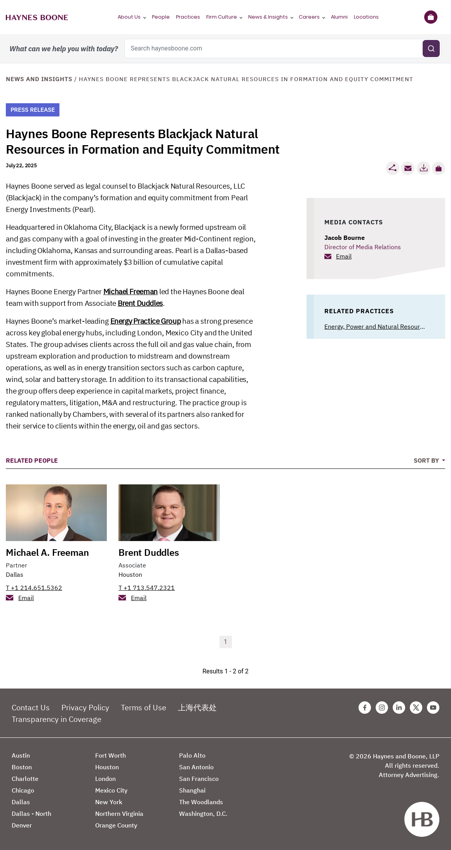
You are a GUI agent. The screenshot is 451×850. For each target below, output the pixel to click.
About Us (129, 17)
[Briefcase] (430, 17)
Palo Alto (192, 755)
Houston (130, 574)
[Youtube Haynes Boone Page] (433, 707)
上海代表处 (197, 707)
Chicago (23, 790)
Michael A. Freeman (47, 552)
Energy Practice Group (145, 321)
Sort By (427, 460)
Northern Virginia (119, 813)
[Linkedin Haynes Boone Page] (399, 707)
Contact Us (31, 707)
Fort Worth (110, 755)
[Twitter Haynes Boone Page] (416, 707)
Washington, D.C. (203, 813)
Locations (366, 17)
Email (344, 256)
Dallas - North (31, 813)
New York (108, 802)
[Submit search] (431, 48)
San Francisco (199, 778)
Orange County (116, 825)
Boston (22, 767)
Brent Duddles (140, 303)
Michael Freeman (130, 291)
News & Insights (268, 17)
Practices (188, 17)
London (105, 778)
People (161, 17)
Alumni (339, 17)
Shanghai (192, 790)
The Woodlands (201, 802)
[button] (438, 168)
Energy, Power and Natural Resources (377, 326)
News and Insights (39, 79)
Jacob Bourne (344, 237)
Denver (22, 825)
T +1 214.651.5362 (34, 588)
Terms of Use (143, 707)
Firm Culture (221, 17)
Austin (21, 755)
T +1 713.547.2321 (146, 588)
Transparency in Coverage (56, 719)
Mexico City (111, 790)
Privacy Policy (85, 707)
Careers (309, 17)
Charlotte (25, 778)
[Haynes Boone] (37, 17)
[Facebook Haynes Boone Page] (365, 707)
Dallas (14, 574)
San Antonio (196, 767)
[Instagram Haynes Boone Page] (382, 707)
